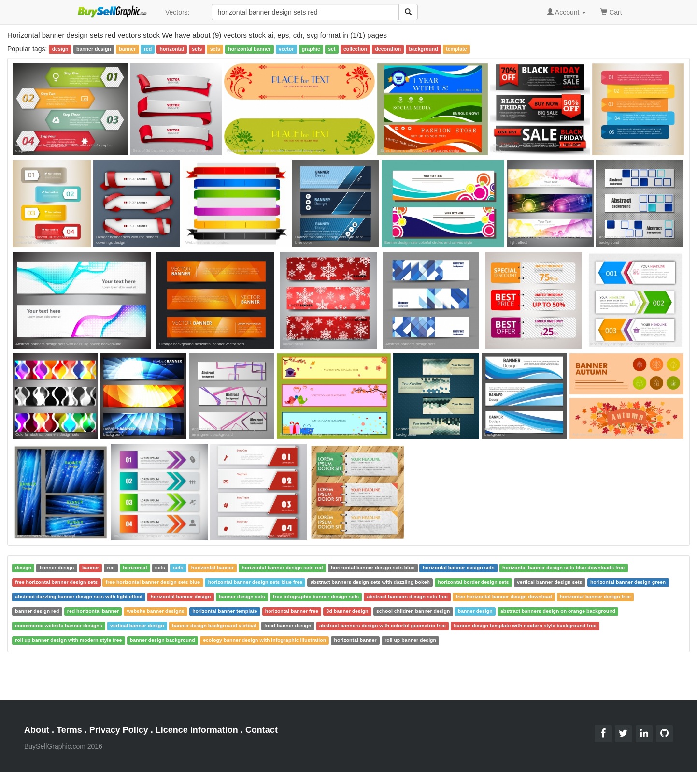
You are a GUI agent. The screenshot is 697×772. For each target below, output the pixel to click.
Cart (611, 11)
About (36, 730)
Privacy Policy (118, 730)
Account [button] (566, 12)
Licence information (197, 730)
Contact (261, 730)
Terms (69, 730)
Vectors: (177, 12)
